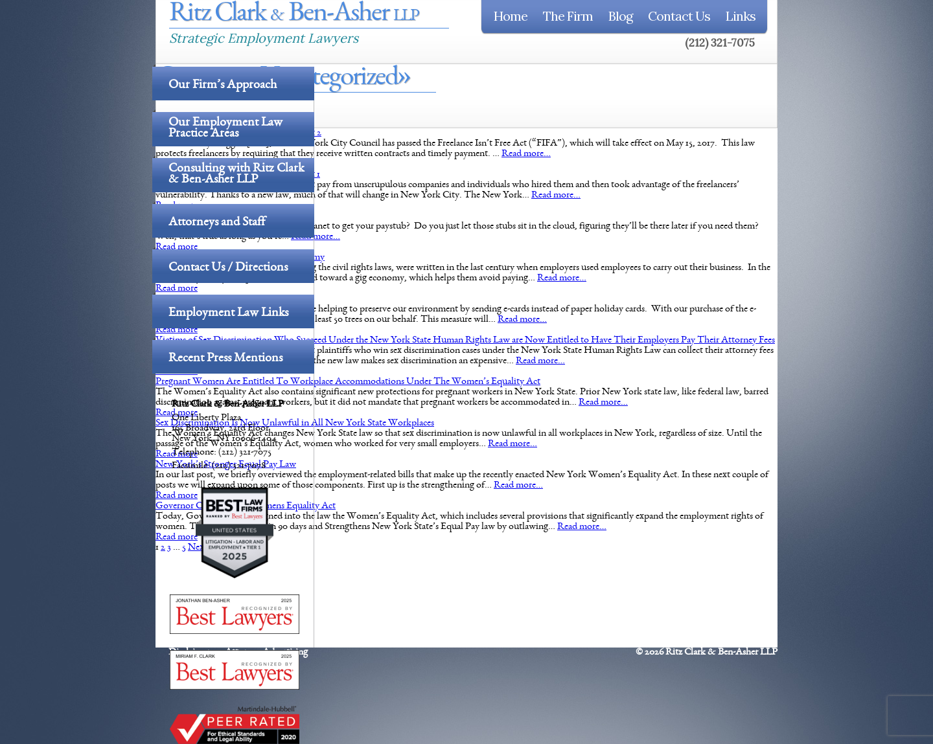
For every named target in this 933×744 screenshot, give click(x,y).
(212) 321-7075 (720, 43)
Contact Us (679, 16)
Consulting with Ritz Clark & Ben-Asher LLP (236, 175)
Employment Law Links (228, 313)
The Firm (568, 16)
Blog (620, 16)
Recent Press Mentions (225, 358)
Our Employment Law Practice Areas (225, 129)
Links (740, 16)
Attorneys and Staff (216, 222)
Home (510, 16)
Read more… (526, 154)
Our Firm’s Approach (222, 85)
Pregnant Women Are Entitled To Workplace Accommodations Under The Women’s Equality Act (348, 382)
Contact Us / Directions (228, 268)
